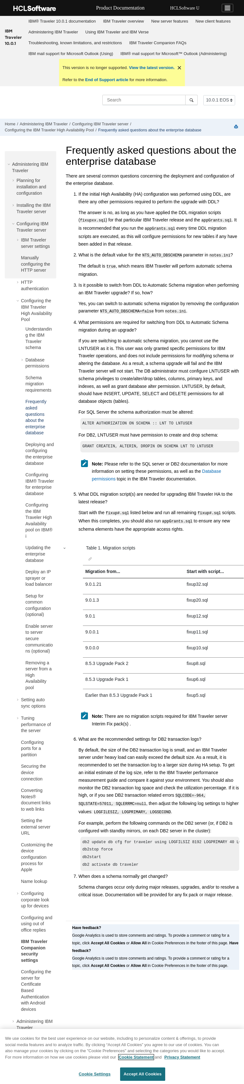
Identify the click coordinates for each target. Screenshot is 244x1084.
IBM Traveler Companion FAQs (157, 42)
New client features (213, 21)
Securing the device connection (33, 772)
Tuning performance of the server (36, 724)
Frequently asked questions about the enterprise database (149, 130)
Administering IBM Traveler (53, 32)
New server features (169, 21)
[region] (122, 1056)
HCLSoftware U (185, 8)
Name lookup (34, 881)
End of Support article (106, 79)
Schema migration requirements (38, 384)
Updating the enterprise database (38, 554)
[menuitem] (62, 21)
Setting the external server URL (36, 827)
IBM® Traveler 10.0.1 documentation (62, 21)
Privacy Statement (182, 1057)
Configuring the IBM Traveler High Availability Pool (49, 130)
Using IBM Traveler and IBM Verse (117, 32)
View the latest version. (151, 67)
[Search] (191, 100)
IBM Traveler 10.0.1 (13, 37)
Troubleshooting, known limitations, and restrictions (75, 42)
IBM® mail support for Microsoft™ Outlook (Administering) (173, 53)
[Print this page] (237, 127)
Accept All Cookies (143, 1074)
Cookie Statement (136, 1057)
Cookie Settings (95, 1074)
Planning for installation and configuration (31, 186)
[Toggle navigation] (227, 8)
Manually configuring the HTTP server (35, 264)
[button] (9, 164)
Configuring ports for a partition (32, 748)
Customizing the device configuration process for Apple (37, 857)
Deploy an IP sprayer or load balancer (38, 578)
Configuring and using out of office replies (36, 924)
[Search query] (150, 100)
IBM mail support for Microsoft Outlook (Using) (71, 53)
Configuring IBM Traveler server (100, 124)
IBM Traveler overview (123, 21)
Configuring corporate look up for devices (35, 899)
